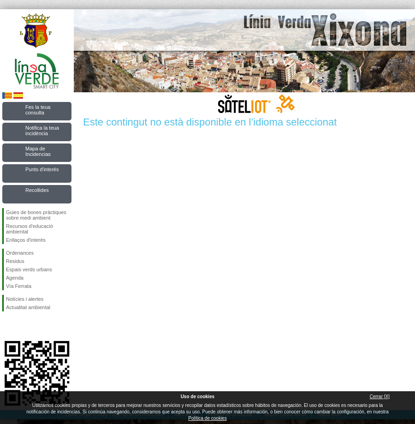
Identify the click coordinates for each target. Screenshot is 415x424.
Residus (15, 261)
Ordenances (20, 253)
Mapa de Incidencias (38, 151)
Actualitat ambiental (28, 307)
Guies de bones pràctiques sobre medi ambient (36, 215)
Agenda (15, 278)
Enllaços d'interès (26, 240)
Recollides (37, 190)
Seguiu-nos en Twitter (23, 326)
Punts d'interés (42, 169)
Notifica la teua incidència (42, 130)
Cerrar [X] (380, 396)
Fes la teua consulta (37, 109)
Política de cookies (207, 418)
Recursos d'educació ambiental (29, 228)
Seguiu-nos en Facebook (7, 326)
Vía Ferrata (18, 286)
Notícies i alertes (24, 299)
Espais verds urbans (29, 269)
